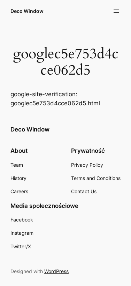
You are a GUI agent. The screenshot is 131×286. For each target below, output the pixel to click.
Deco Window (27, 11)
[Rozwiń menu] (116, 11)
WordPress (56, 271)
